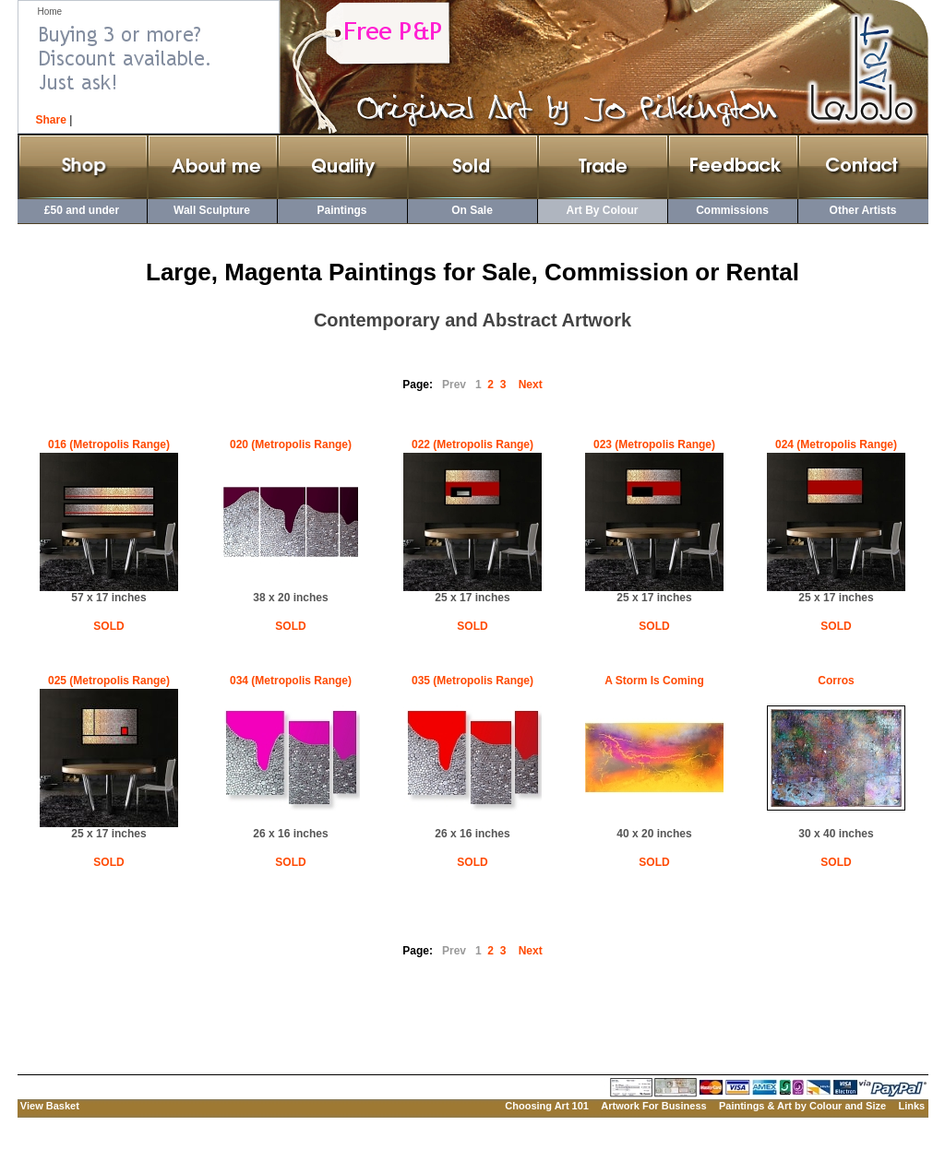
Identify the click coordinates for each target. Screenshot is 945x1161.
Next (531, 384)
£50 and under (81, 210)
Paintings (341, 210)
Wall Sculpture (211, 210)
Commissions (732, 210)
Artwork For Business (653, 1105)
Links (911, 1105)
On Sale (472, 210)
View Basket (49, 1105)
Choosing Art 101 (547, 1105)
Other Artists (863, 210)
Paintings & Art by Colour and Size (802, 1105)
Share (51, 119)
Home (50, 11)
